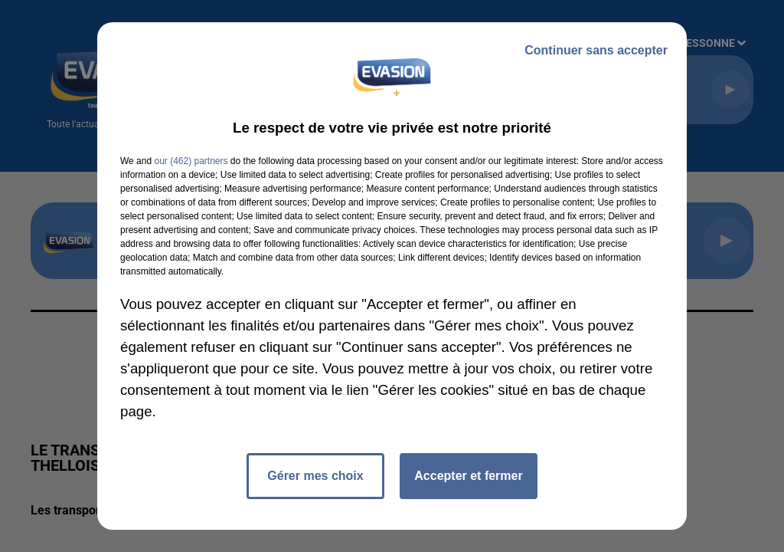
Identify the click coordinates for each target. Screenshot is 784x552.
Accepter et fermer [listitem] (468, 475)
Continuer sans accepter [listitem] (596, 50)
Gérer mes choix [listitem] (315, 475)
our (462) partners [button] (190, 161)
